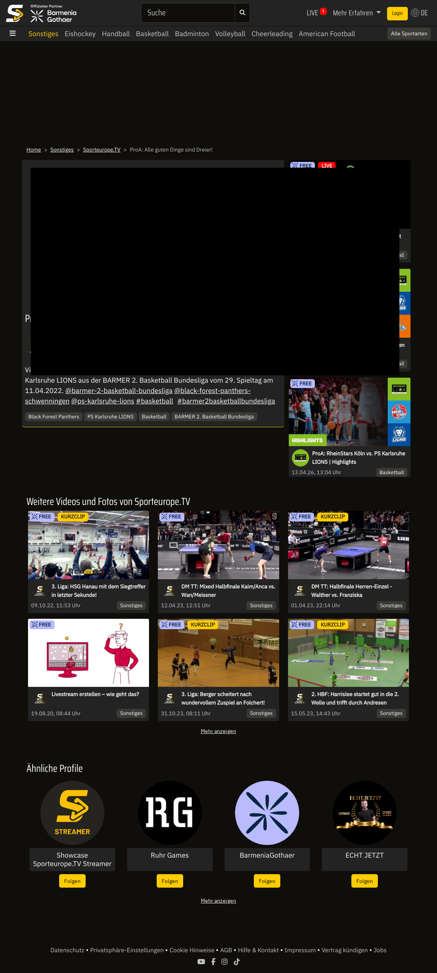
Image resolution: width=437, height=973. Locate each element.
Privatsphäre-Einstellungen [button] (127, 950)
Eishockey (80, 33)
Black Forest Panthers (53, 416)
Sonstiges (43, 33)
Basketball (152, 33)
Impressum (301, 950)
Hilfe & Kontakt (259, 950)
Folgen (72, 881)
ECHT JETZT (365, 855)
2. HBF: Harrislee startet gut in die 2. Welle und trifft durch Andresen (355, 698)
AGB (226, 950)
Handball (116, 33)
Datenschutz (68, 950)
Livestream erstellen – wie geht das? (95, 694)
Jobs (380, 950)
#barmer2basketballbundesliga (226, 401)
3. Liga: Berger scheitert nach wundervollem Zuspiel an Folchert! (223, 698)
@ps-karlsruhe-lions (102, 401)
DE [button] (419, 13)
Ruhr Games (170, 855)
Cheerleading (272, 33)
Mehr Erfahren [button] (353, 13)
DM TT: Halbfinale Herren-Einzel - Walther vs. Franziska (351, 590)
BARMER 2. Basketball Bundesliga (214, 416)
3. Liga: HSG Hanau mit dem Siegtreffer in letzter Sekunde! (98, 590)
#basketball (154, 401)
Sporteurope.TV (102, 149)
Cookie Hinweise (192, 950)
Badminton (192, 33)
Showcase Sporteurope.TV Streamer (72, 859)
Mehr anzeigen (218, 731)
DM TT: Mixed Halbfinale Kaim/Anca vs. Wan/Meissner (228, 590)
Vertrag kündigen (345, 950)
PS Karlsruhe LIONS (111, 416)
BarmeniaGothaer (267, 855)
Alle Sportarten (409, 33)
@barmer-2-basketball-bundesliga (118, 390)
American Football (327, 33)
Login (397, 13)
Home (33, 149)
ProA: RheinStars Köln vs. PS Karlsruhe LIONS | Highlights (358, 457)
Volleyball (230, 33)
